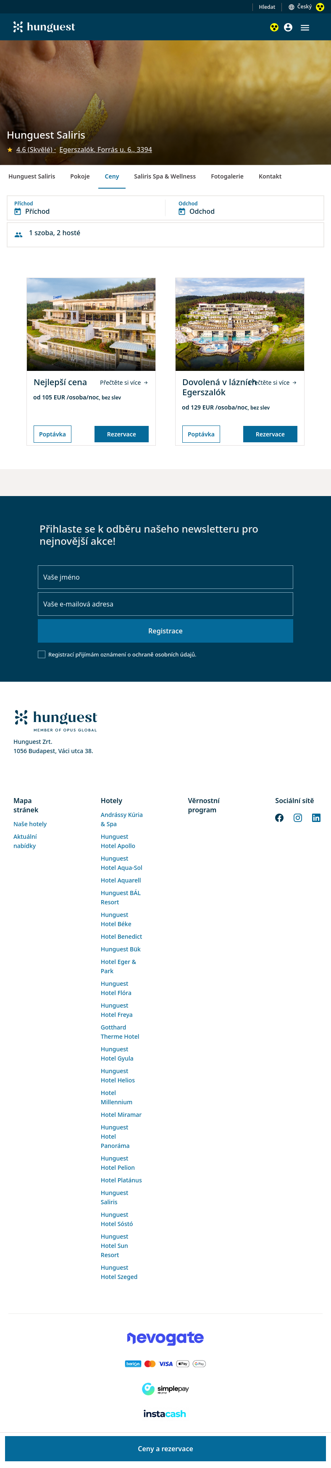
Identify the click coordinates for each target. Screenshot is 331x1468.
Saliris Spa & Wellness (165, 176)
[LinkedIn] (316, 817)
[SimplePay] (165, 1389)
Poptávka (52, 434)
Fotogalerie (227, 176)
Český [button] (304, 6)
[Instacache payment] (165, 1414)
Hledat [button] (267, 7)
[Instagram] (298, 817)
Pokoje (79, 176)
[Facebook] (279, 817)
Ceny (112, 176)
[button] (305, 28)
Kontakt (270, 176)
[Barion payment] (165, 1363)
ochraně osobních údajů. (164, 654)
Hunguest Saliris (31, 176)
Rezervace (121, 434)
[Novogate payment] (165, 1338)
